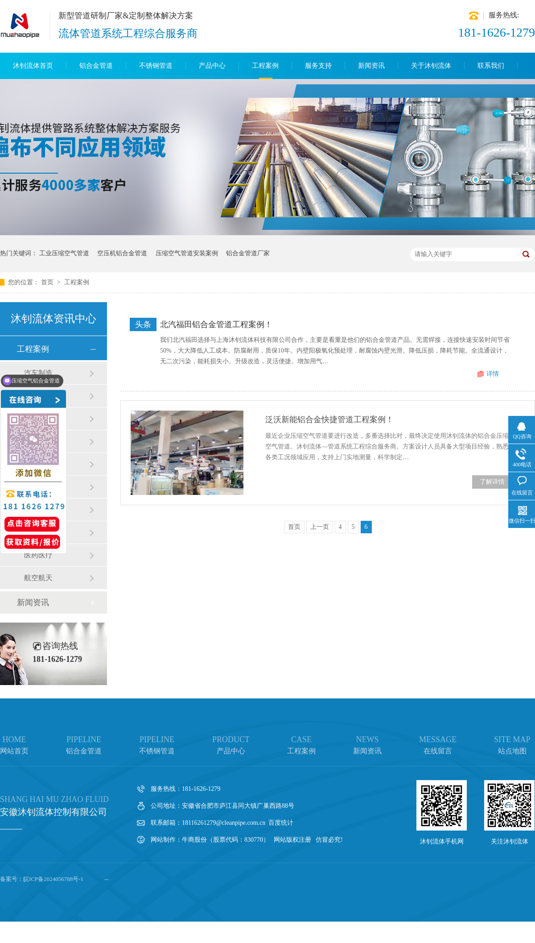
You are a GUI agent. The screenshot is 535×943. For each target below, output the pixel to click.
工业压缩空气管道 (64, 253)
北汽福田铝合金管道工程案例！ (216, 324)
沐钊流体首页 (33, 65)
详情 (492, 373)
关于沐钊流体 (431, 65)
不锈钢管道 (156, 65)
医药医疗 (38, 555)
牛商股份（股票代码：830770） (225, 839)
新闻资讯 (371, 65)
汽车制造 (38, 373)
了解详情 (492, 481)
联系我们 (490, 65)
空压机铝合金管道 (122, 253)
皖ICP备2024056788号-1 (53, 879)
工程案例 (265, 65)
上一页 (319, 526)
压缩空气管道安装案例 (187, 253)
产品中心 (212, 65)
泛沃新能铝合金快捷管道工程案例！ (329, 419)
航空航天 (38, 578)
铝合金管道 (96, 65)
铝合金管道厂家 (248, 253)
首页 (48, 282)
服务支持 (318, 65)
